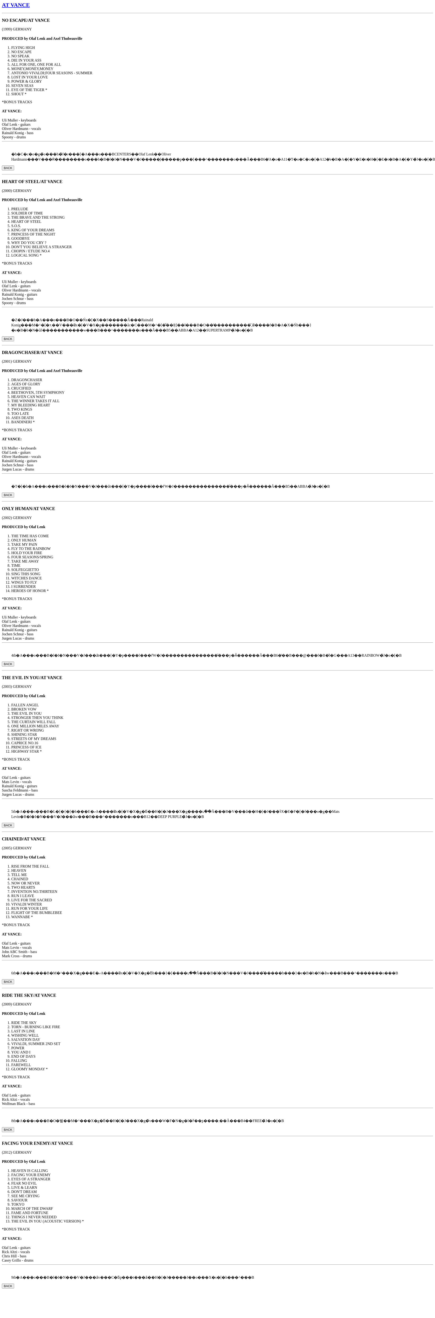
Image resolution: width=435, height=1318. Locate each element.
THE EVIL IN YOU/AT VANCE (32, 677)
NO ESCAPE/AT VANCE (26, 20)
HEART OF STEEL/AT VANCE (32, 181)
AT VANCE (16, 5)
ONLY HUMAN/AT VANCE (28, 508)
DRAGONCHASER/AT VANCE (32, 352)
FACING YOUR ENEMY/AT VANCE (37, 1143)
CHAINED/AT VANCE (23, 838)
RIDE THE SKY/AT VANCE (29, 995)
